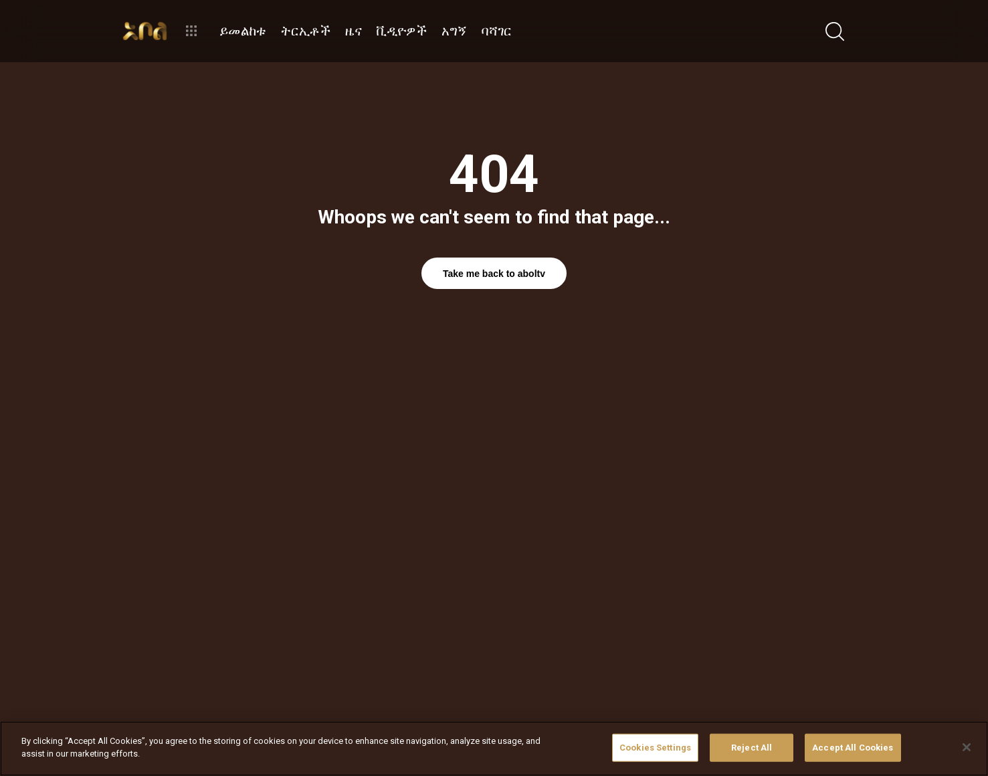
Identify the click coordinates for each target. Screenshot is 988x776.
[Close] (966, 747)
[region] (494, 748)
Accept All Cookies (852, 748)
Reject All (751, 748)
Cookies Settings (655, 748)
